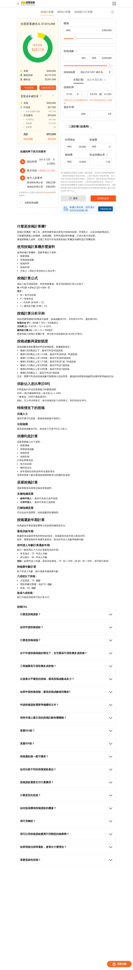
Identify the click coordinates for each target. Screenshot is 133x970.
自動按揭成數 (29, 202)
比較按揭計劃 (48, 87)
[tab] (78, 80)
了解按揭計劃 (105, 209)
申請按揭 (29, 87)
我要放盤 (119, 964)
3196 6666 (46, 192)
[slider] (75, 38)
